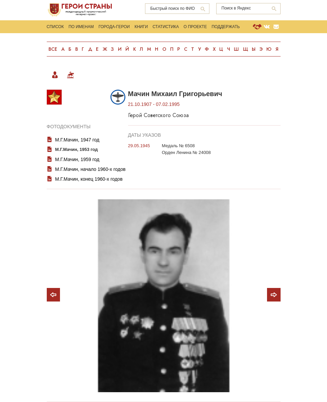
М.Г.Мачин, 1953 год (76, 149)
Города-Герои (114, 26)
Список (55, 26)
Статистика (165, 26)
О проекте (195, 26)
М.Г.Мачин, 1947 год (77, 139)
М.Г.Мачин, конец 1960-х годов (89, 179)
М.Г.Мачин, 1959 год (77, 159)
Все (52, 49)
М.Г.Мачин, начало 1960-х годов (90, 169)
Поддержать (226, 26)
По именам (81, 26)
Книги (141, 26)
